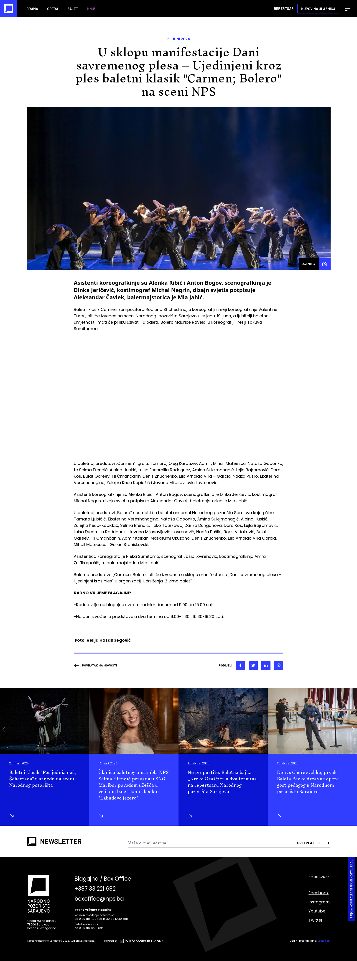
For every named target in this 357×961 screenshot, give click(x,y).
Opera (52, 8)
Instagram (319, 902)
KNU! (91, 8)
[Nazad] (95, 665)
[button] (353, 729)
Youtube (317, 911)
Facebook (319, 893)
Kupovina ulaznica (318, 8)
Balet (72, 8)
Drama (32, 8)
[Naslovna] (8, 8)
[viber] (278, 665)
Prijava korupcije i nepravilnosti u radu (351, 888)
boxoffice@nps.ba (99, 898)
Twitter (316, 920)
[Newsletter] (212, 843)
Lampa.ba (324, 941)
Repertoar (284, 8)
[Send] (313, 843)
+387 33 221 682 (95, 888)
